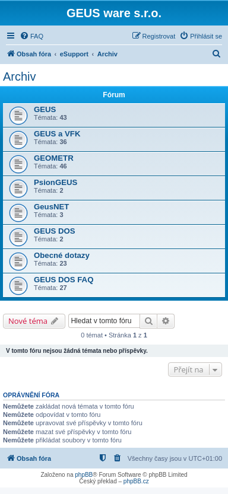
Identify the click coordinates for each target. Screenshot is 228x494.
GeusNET (51, 206)
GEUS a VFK (57, 133)
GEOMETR (54, 158)
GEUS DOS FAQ (63, 279)
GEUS (45, 109)
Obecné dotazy (62, 255)
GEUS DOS (54, 231)
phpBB (84, 474)
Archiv (19, 76)
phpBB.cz (136, 481)
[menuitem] (31, 36)
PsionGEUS (55, 182)
